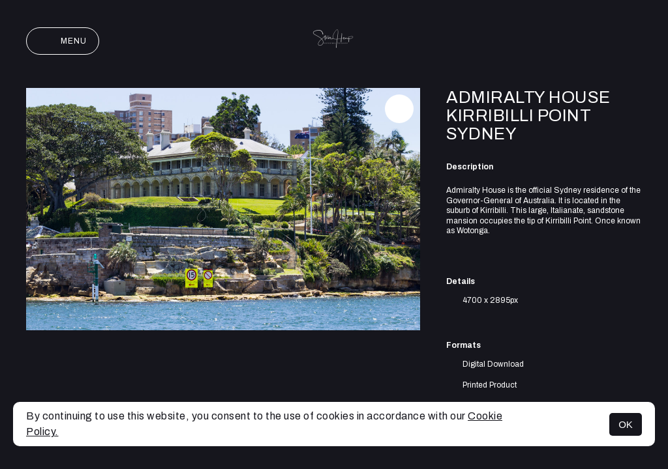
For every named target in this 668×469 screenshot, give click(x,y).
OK (625, 424)
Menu (62, 41)
